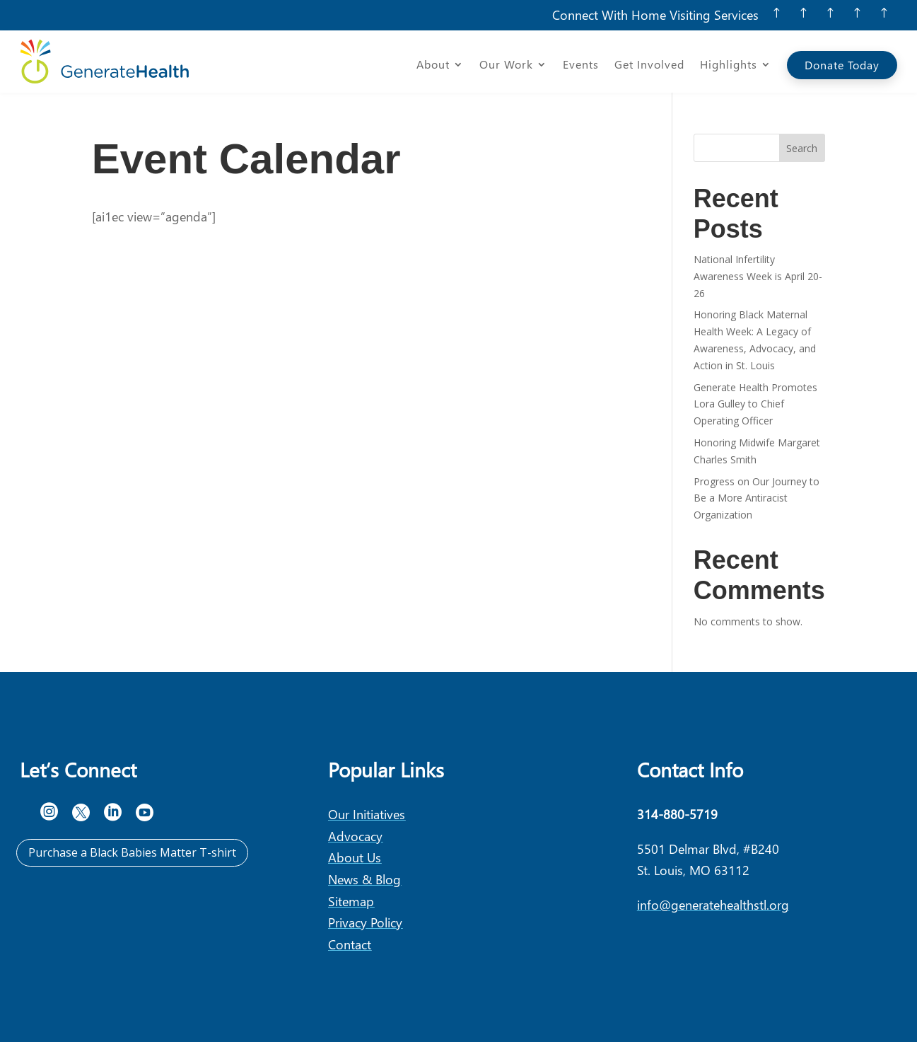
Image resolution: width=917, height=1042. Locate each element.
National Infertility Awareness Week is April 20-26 (758, 276)
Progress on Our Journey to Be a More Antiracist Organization (756, 498)
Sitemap (351, 901)
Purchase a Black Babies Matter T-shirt (132, 852)
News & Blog (364, 879)
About (433, 65)
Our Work (506, 65)
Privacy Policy (365, 922)
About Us (354, 857)
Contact (349, 944)
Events (581, 65)
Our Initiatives (366, 814)
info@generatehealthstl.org (713, 904)
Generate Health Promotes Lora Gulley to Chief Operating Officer (755, 404)
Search (801, 148)
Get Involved (649, 65)
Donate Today (842, 64)
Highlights (728, 65)
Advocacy (355, 836)
